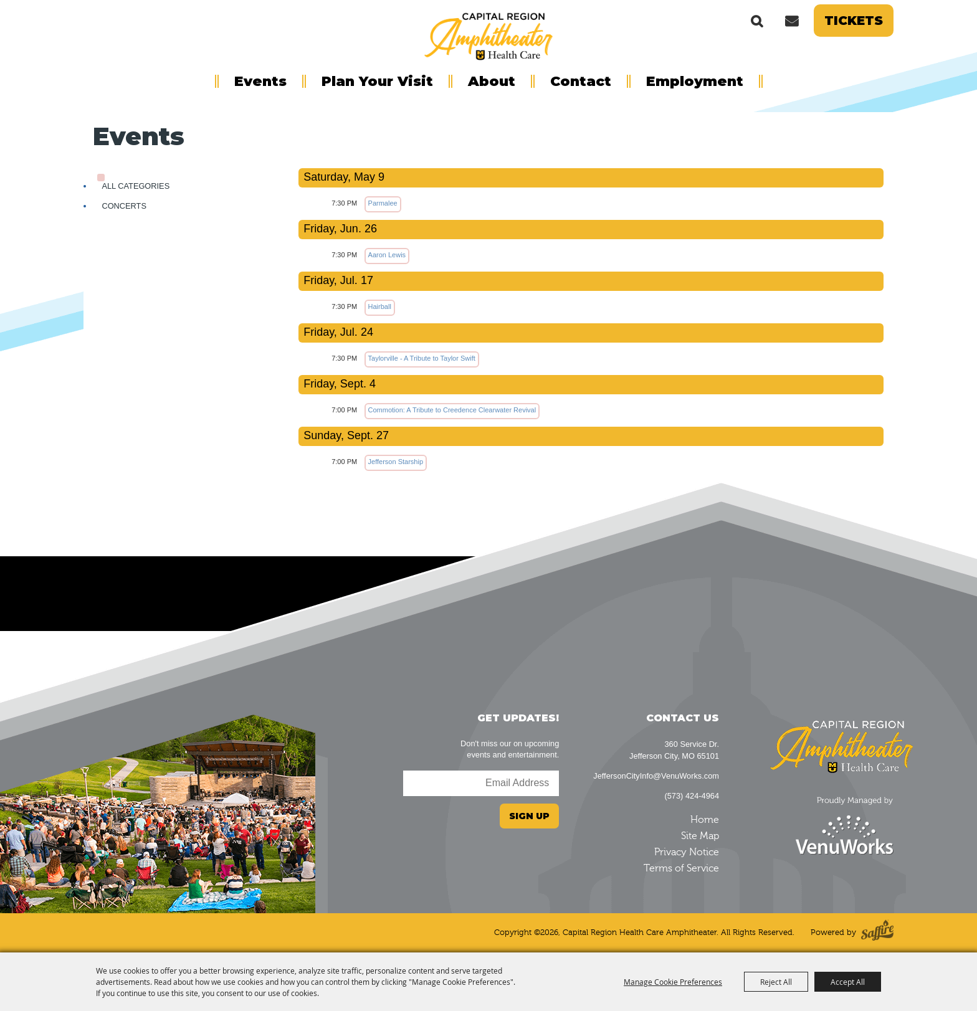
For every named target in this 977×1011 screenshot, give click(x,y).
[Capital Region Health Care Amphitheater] (488, 35)
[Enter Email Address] (481, 783)
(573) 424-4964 (691, 795)
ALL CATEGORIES (135, 186)
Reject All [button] (776, 982)
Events (260, 81)
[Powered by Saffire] (877, 932)
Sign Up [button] (529, 816)
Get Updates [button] (791, 20)
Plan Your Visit (377, 81)
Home (704, 819)
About (491, 81)
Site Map (700, 836)
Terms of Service (681, 868)
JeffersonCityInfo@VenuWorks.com (656, 776)
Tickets (853, 20)
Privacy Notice (686, 852)
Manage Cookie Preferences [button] (673, 982)
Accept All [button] (848, 982)
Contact (580, 81)
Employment (694, 81)
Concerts (124, 206)
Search (757, 20)
